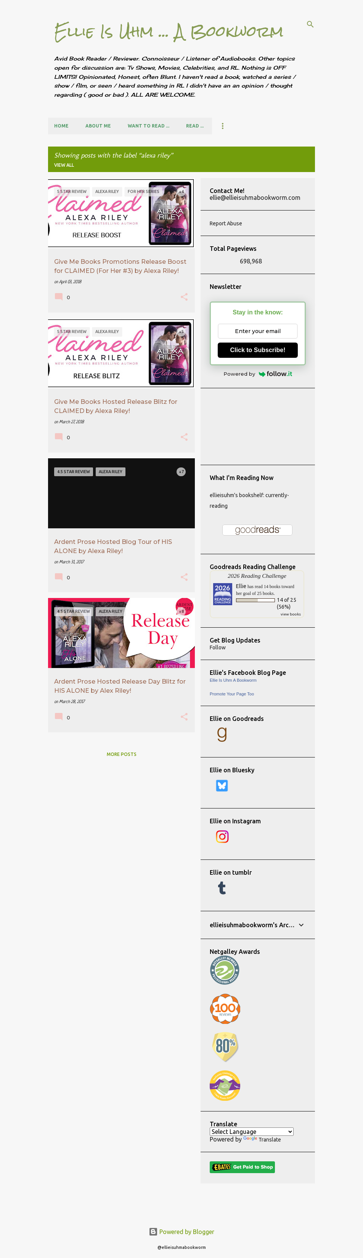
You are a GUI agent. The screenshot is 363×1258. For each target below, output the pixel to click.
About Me (98, 125)
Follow (218, 647)
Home (61, 125)
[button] (184, 297)
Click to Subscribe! (258, 350)
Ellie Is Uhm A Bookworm (233, 680)
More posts (122, 754)
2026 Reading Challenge (257, 575)
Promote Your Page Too (232, 694)
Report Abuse (226, 223)
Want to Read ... (148, 125)
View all (64, 165)
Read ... (195, 125)
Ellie (241, 586)
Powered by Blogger (181, 1231)
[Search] (310, 24)
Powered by (257, 374)
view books (291, 614)
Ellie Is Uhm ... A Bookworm (168, 31)
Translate (262, 1140)
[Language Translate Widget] (252, 1131)
